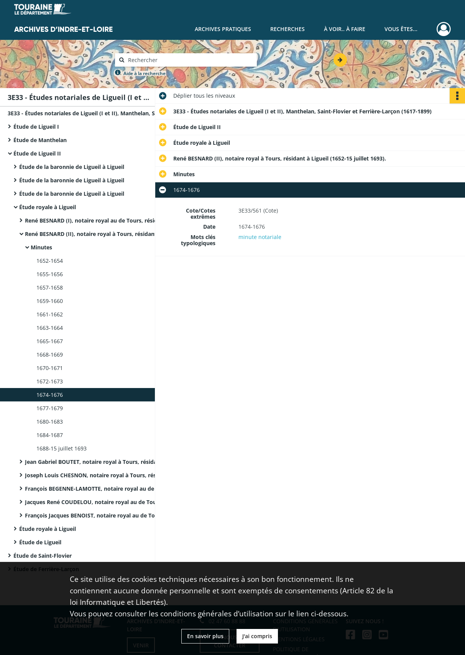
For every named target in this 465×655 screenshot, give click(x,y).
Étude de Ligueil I (36, 126)
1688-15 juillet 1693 (61, 448)
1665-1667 (49, 341)
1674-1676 (49, 394)
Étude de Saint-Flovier (42, 555)
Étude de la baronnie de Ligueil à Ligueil (71, 166)
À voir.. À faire (344, 29)
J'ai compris (257, 636)
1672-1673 (49, 381)
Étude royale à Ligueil (47, 207)
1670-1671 (49, 368)
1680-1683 (49, 421)
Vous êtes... (400, 29)
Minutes (41, 247)
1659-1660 (49, 301)
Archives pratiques (223, 29)
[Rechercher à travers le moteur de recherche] (189, 60)
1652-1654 (49, 260)
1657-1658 (49, 287)
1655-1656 (49, 274)
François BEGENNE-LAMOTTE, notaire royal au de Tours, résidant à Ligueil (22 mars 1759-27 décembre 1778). (101, 488)
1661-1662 (49, 314)
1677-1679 (49, 408)
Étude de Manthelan (40, 140)
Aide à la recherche (144, 73)
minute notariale (259, 237)
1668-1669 (49, 354)
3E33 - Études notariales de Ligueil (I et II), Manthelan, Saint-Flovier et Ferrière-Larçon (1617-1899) (84, 113)
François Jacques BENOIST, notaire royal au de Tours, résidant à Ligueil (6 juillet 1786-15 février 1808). (101, 515)
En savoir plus (205, 636)
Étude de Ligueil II (37, 153)
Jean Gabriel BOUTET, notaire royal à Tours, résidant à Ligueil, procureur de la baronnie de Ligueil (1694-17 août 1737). (101, 461)
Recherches (287, 29)
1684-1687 (49, 435)
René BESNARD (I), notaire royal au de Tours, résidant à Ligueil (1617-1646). (101, 220)
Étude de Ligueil (40, 542)
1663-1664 (49, 327)
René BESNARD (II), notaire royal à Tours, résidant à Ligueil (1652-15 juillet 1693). (101, 233)
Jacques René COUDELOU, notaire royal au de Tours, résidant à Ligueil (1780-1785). (101, 502)
